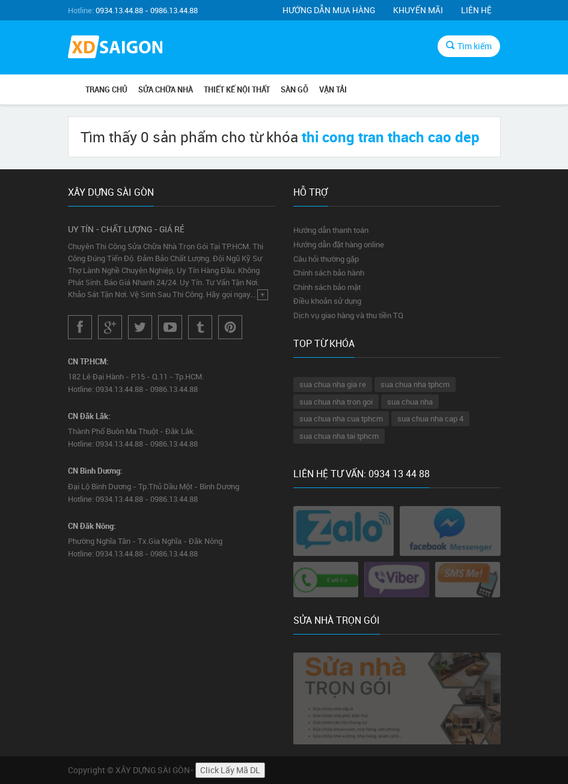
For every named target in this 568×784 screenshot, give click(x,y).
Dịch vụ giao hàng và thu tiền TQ (348, 315)
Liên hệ (476, 10)
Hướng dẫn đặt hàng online (338, 244)
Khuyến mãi (418, 10)
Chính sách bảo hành (328, 272)
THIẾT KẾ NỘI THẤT (237, 89)
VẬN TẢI (333, 89)
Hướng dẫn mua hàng (328, 10)
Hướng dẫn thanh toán (330, 230)
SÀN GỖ (294, 89)
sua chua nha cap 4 (430, 418)
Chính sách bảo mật (327, 287)
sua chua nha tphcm (415, 384)
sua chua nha (410, 401)
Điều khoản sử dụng (327, 300)
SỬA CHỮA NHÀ (165, 89)
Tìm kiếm (469, 46)
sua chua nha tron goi (336, 401)
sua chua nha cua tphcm (341, 418)
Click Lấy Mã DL (230, 770)
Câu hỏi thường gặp (326, 258)
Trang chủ (106, 89)
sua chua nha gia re (332, 384)
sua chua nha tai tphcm (339, 435)
